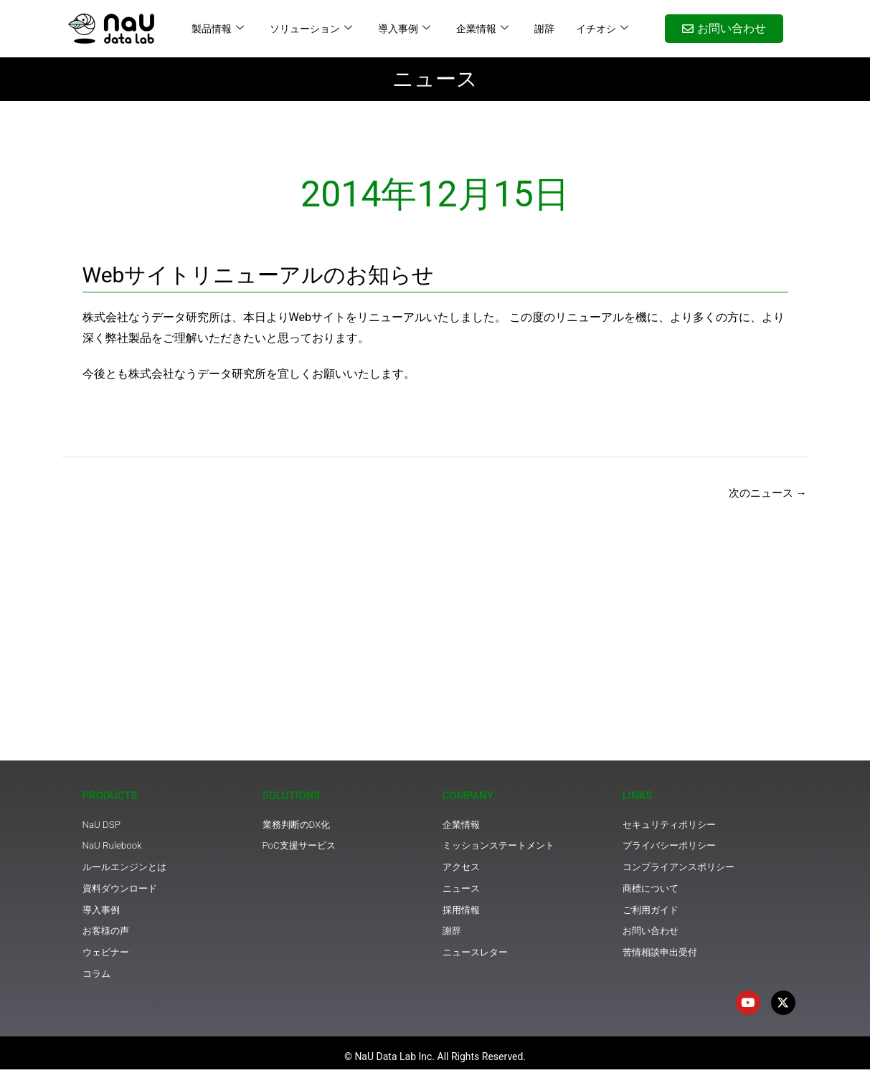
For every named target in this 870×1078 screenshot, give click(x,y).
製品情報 (218, 29)
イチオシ (602, 29)
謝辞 (544, 28)
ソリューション (311, 29)
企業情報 (482, 29)
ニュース (435, 79)
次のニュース (765, 493)
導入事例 (404, 29)
